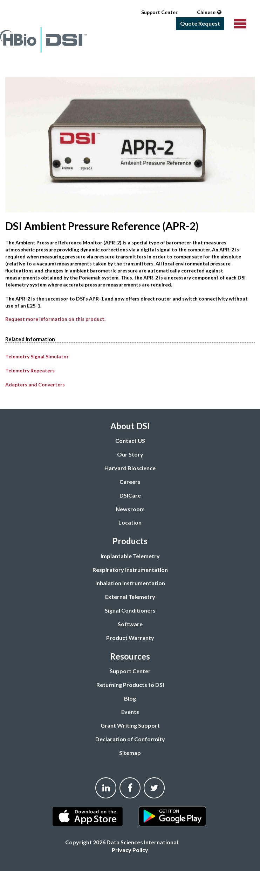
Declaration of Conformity (130, 739)
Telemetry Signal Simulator (37, 356)
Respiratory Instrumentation (130, 569)
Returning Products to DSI (130, 684)
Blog (130, 698)
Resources (130, 656)
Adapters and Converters (35, 384)
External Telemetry (130, 596)
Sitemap (130, 752)
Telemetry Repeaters (30, 370)
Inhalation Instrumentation (130, 583)
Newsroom (130, 509)
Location (130, 522)
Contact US (130, 440)
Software (130, 624)
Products (130, 541)
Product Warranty (130, 637)
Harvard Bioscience (130, 468)
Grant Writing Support (130, 725)
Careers (130, 481)
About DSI (130, 426)
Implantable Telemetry (130, 556)
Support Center (159, 12)
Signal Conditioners (130, 610)
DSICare (130, 495)
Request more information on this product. (55, 319)
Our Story (130, 454)
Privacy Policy (130, 849)
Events (130, 711)
